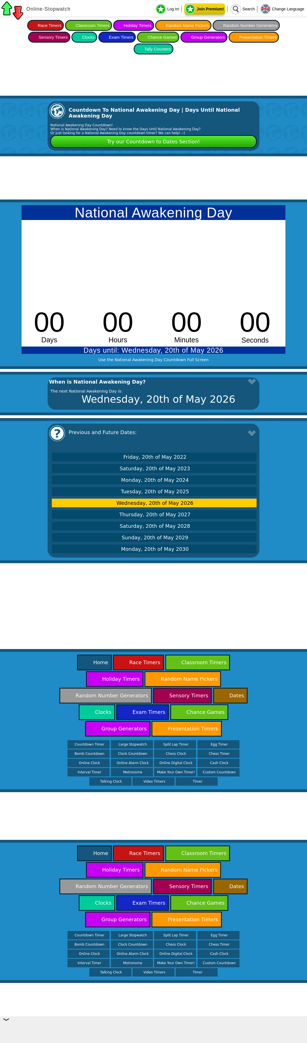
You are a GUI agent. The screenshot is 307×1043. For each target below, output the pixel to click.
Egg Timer (219, 744)
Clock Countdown (132, 754)
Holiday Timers (138, 25)
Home (100, 662)
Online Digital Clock (175, 763)
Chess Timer (219, 754)
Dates (236, 695)
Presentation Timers (257, 37)
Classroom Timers (93, 25)
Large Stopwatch (132, 744)
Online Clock (89, 763)
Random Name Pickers (187, 25)
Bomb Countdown (89, 754)
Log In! (173, 9)
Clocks (88, 37)
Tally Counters (157, 49)
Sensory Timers (53, 37)
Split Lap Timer (176, 744)
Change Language (288, 9)
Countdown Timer (89, 744)
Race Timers (49, 25)
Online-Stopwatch (48, 9)
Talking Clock (111, 781)
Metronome (132, 772)
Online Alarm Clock (133, 763)
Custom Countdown (219, 772)
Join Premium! (210, 9)
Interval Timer (89, 772)
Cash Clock (219, 763)
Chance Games (162, 37)
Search (248, 9)
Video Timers (154, 781)
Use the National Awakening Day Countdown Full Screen (153, 359)
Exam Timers (121, 37)
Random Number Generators (250, 25)
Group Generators (208, 37)
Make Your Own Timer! (176, 772)
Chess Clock (176, 754)
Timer (197, 781)
